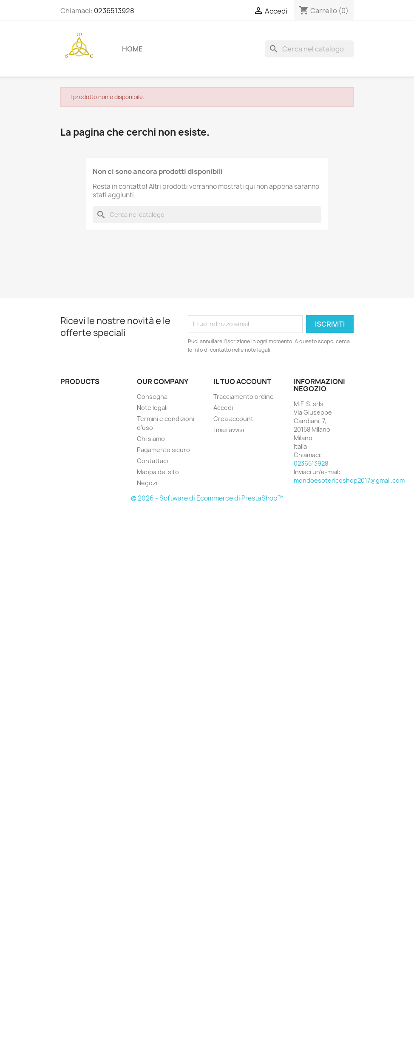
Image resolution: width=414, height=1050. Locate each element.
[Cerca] (309, 48)
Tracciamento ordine (243, 397)
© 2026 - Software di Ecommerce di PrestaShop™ (207, 498)
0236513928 (114, 10)
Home (132, 49)
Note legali (152, 408)
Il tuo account (242, 381)
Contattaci (152, 461)
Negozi (147, 483)
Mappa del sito (158, 472)
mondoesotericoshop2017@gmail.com (349, 480)
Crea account (233, 419)
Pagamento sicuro (163, 450)
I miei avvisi (228, 430)
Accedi (223, 408)
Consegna (152, 397)
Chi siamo (151, 439)
